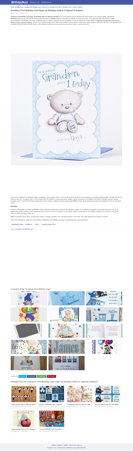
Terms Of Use (72, 445)
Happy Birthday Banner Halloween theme (23, 404)
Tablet (37, 224)
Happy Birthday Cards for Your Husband (23, 429)
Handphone (28, 224)
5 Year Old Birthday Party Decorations (50, 429)
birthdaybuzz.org (16, 18)
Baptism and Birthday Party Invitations (50, 404)
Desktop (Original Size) (48, 224)
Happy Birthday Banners (17, 406)
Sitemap (54, 445)
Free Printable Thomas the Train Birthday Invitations (110, 404)
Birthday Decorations (72, 406)
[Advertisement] (66, 40)
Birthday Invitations (44, 406)
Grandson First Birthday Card (24, 229)
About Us (79, 445)
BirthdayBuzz (20, 2)
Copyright (65, 445)
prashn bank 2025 (81, 447)
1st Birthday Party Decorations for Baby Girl (80, 404)
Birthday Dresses (47, 2)
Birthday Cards (35, 2)
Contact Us (59, 445)
